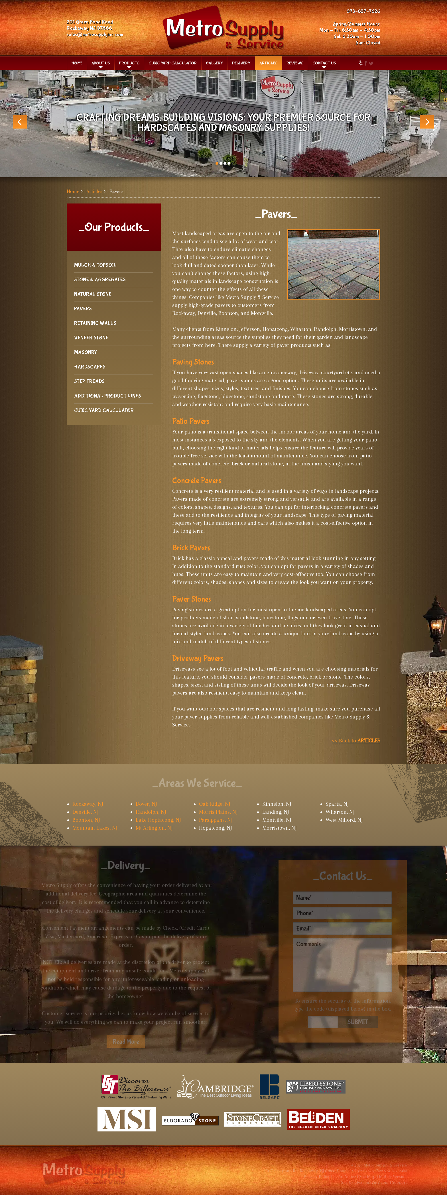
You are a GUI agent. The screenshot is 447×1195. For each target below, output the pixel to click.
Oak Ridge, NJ (214, 804)
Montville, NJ (276, 820)
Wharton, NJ (340, 812)
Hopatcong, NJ (215, 828)
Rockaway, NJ (87, 804)
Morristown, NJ (279, 828)
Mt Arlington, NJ (154, 828)
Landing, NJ (275, 812)
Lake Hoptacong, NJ (158, 820)
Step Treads (89, 381)
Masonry (85, 352)
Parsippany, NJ (216, 820)
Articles (268, 63)
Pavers (83, 309)
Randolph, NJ (151, 812)
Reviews (295, 63)
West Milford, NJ (344, 820)
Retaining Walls (95, 323)
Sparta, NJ (337, 804)
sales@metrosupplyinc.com (95, 35)
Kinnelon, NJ (276, 804)
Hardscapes (89, 367)
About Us (101, 63)
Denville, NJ (85, 812)
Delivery (241, 63)
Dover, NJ (146, 804)
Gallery (214, 63)
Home (77, 63)
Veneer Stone (91, 338)
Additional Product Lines (107, 396)
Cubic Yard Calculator (173, 63)
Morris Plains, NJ (218, 812)
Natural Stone (92, 294)
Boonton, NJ (86, 820)
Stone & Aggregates (100, 280)
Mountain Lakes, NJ (94, 828)
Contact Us (324, 63)
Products (129, 63)
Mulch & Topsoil (95, 265)
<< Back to (356, 741)
